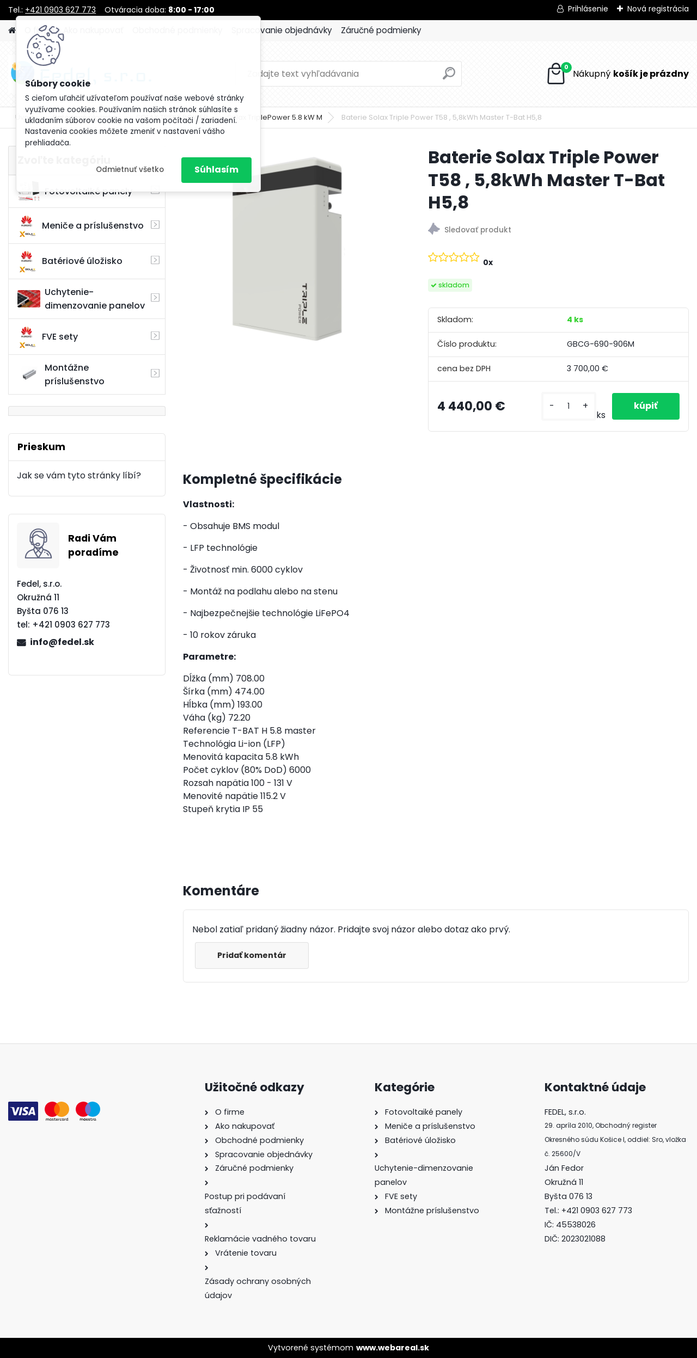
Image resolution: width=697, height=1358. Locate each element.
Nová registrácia (658, 8)
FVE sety (47, 336)
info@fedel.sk (62, 642)
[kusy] (568, 406)
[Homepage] (12, 30)
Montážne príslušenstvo (61, 374)
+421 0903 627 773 (60, 9)
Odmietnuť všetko (130, 169)
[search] (449, 77)
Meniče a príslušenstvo (80, 225)
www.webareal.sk (392, 1347)
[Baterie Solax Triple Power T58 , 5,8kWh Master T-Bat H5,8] (288, 251)
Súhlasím (216, 169)
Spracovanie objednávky (281, 30)
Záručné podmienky (381, 30)
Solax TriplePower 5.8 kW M (274, 117)
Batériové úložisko (70, 261)
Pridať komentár (251, 955)
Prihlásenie (588, 8)
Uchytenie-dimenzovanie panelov (81, 299)
